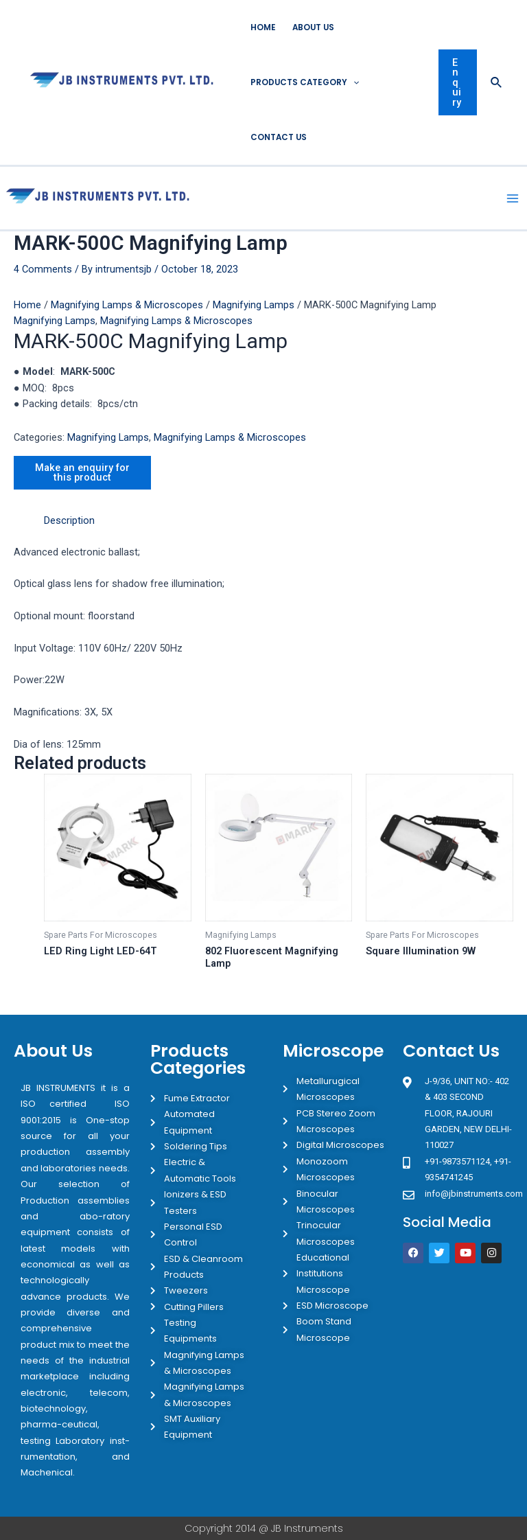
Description (69, 520)
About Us (313, 27)
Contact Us (278, 137)
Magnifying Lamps (253, 305)
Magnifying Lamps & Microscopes (127, 305)
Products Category (304, 82)
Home (263, 27)
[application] (353, 82)
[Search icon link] (497, 82)
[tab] (69, 521)
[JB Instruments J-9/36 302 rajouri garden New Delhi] (458, 1327)
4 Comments (43, 269)
